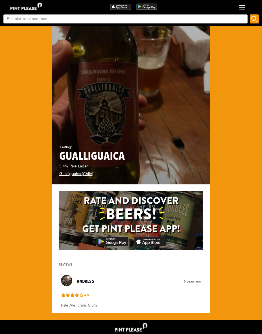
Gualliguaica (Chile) (76, 173)
